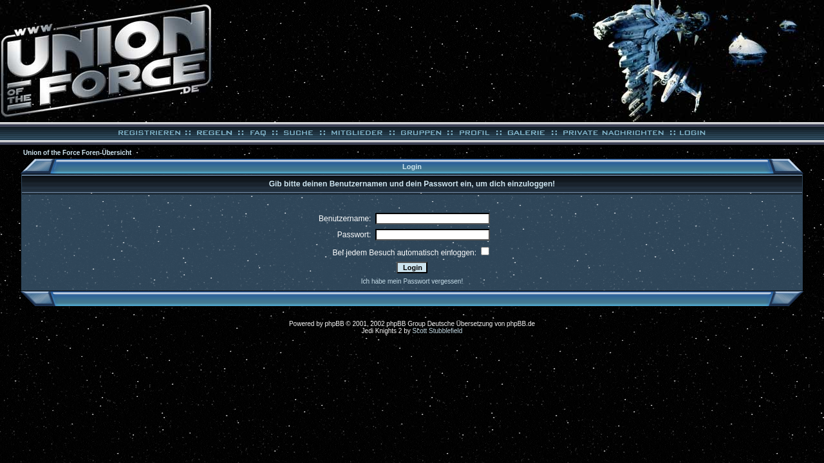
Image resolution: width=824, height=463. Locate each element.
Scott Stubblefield (438, 330)
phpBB (334, 323)
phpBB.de (521, 323)
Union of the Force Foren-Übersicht (77, 152)
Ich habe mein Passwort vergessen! (412, 281)
